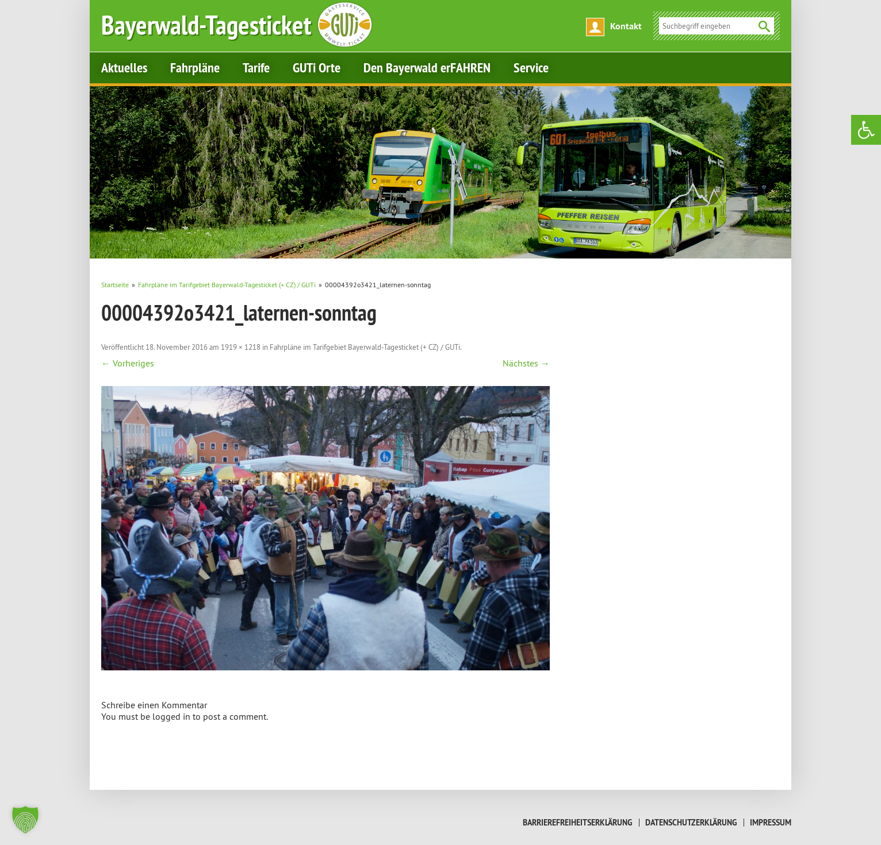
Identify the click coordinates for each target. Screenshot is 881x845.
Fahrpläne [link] (195, 67)
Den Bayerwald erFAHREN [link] (427, 67)
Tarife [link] (256, 67)
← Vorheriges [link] (127, 363)
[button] (25, 819)
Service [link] (531, 67)
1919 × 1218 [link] (241, 347)
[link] (866, 130)
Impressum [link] (770, 823)
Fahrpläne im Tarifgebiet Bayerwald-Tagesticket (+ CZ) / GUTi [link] (365, 347)
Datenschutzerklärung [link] (691, 823)
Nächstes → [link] (526, 363)
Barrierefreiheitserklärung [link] (578, 823)
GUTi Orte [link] (316, 67)
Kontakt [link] (626, 26)
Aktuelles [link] (124, 67)
